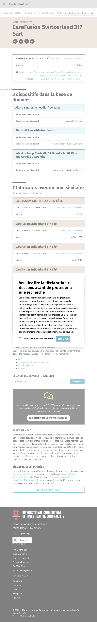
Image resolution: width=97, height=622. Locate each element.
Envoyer (63, 338)
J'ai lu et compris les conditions (38, 338)
